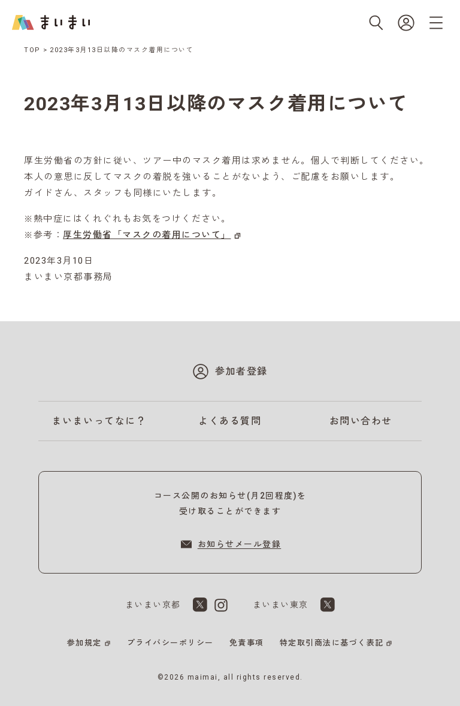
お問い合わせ (360, 421)
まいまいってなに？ (99, 421)
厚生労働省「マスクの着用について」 (147, 235)
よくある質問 (229, 421)
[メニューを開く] (436, 23)
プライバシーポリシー (170, 642)
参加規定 (84, 642)
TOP (32, 50)
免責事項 (246, 642)
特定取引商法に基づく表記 (332, 642)
